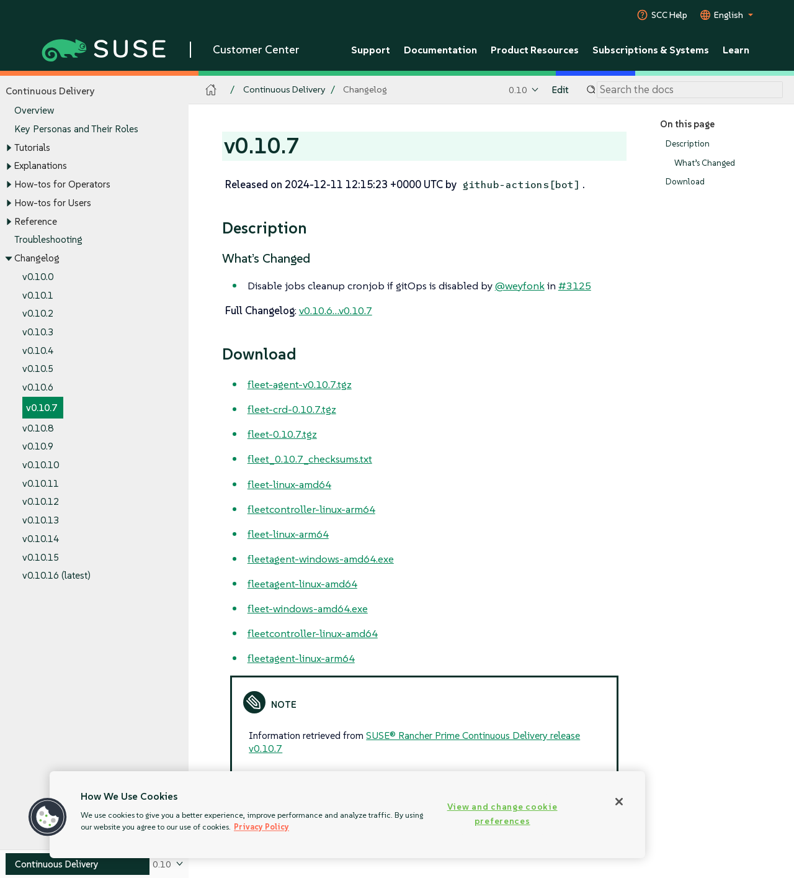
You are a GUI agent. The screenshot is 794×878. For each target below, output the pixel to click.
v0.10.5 (37, 369)
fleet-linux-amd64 (289, 484)
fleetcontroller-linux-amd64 (313, 633)
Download (685, 182)
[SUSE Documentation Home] (211, 90)
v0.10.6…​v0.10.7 (335, 310)
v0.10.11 (40, 483)
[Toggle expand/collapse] (8, 147)
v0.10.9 (37, 447)
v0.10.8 (37, 428)
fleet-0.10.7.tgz (282, 434)
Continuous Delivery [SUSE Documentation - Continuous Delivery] (284, 90)
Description (688, 143)
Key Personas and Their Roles (76, 129)
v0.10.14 (40, 539)
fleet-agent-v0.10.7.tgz (300, 384)
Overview (34, 111)
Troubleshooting (48, 240)
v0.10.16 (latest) (56, 576)
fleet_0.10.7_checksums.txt (310, 459)
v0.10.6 (37, 388)
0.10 (518, 90)
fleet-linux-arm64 (288, 534)
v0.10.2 (37, 314)
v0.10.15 (40, 557)
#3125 (574, 285)
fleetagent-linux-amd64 (302, 584)
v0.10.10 (40, 465)
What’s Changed (704, 163)
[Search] (690, 90)
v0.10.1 (37, 295)
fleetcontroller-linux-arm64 (311, 509)
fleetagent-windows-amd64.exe (321, 559)
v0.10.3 (37, 332)
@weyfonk (520, 285)
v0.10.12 (40, 502)
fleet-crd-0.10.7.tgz (292, 409)
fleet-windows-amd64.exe (308, 608)
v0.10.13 (40, 521)
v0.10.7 (41, 408)
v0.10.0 (37, 277)
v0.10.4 (37, 350)
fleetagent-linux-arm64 (301, 658)
